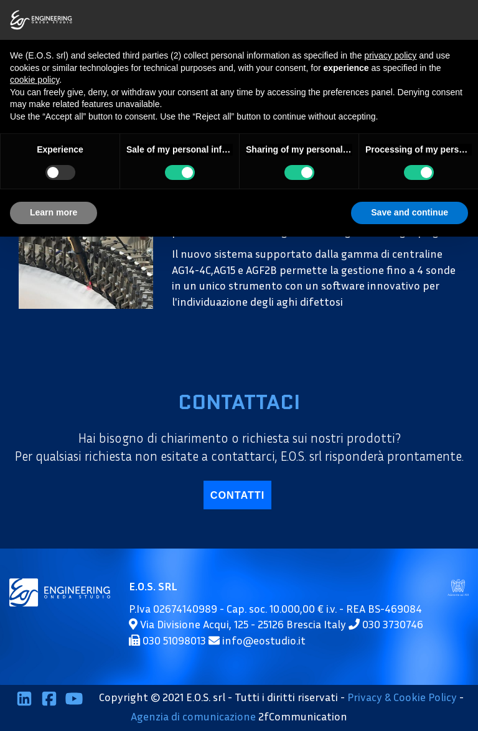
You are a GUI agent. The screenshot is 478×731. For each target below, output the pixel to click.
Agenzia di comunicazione (193, 716)
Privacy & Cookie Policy (402, 697)
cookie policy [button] (34, 80)
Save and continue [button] (409, 212)
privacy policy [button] (390, 55)
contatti (237, 495)
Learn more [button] (53, 212)
